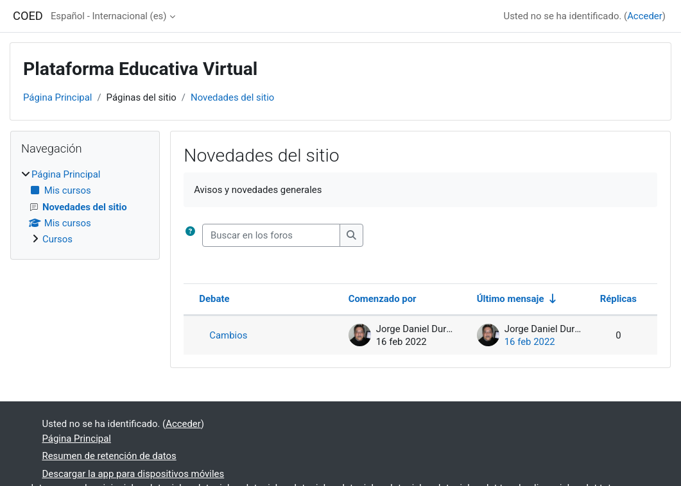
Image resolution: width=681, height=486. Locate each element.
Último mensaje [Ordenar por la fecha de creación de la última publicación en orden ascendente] (510, 299)
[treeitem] (85, 207)
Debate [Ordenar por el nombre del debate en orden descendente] (214, 299)
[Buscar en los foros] (271, 235)
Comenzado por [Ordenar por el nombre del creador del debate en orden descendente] (383, 299)
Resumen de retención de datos (109, 456)
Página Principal (57, 97)
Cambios (228, 335)
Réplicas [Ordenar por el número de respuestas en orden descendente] (618, 299)
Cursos (57, 239)
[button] (193, 235)
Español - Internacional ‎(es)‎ (109, 16)
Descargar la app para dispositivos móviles (133, 474)
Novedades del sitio (232, 97)
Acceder (644, 16)
